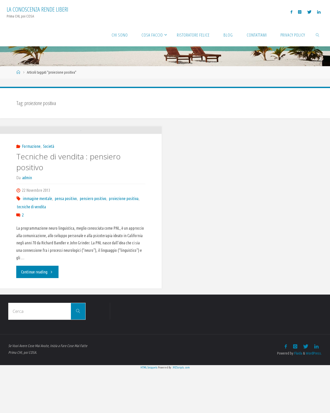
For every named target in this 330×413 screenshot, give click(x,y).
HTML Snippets (149, 410)
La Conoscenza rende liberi (37, 9)
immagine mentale (37, 241)
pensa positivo (66, 241)
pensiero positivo (93, 241)
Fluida (297, 396)
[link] (317, 34)
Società (48, 189)
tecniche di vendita (31, 249)
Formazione (31, 189)
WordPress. (314, 396)
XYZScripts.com (181, 410)
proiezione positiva (123, 241)
